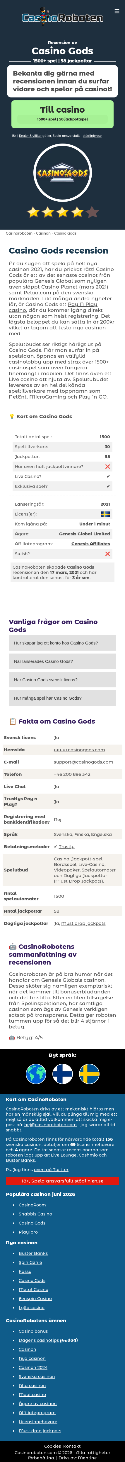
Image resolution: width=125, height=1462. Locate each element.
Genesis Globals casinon (73, 980)
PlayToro (28, 1232)
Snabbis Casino (35, 1214)
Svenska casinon (37, 1376)
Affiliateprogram (37, 1412)
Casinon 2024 (33, 1367)
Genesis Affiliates (90, 543)
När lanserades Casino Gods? (43, 661)
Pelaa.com (37, 293)
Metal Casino (33, 1289)
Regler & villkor (30, 136)
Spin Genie (30, 1262)
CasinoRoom (32, 1205)
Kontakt (72, 1446)
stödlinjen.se (92, 136)
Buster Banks (20, 1160)
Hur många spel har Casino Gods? (48, 698)
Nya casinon (32, 1358)
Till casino (62, 114)
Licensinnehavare (38, 1421)
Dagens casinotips (39, 1340)
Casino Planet (59, 287)
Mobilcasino (32, 1394)
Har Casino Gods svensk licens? (46, 679)
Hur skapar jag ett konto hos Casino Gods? (56, 642)
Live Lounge (64, 1155)
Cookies (52, 1446)
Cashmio (88, 1155)
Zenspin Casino (35, 1298)
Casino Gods (32, 1223)
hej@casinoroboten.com (50, 1124)
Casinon (43, 233)
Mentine (87, 1458)
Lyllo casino (31, 1307)
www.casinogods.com (79, 749)
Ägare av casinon (38, 1403)
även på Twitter (51, 1169)
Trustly (67, 846)
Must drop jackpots (83, 923)
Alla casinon (32, 1385)
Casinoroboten (19, 233)
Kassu (25, 1271)
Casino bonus (33, 1331)
